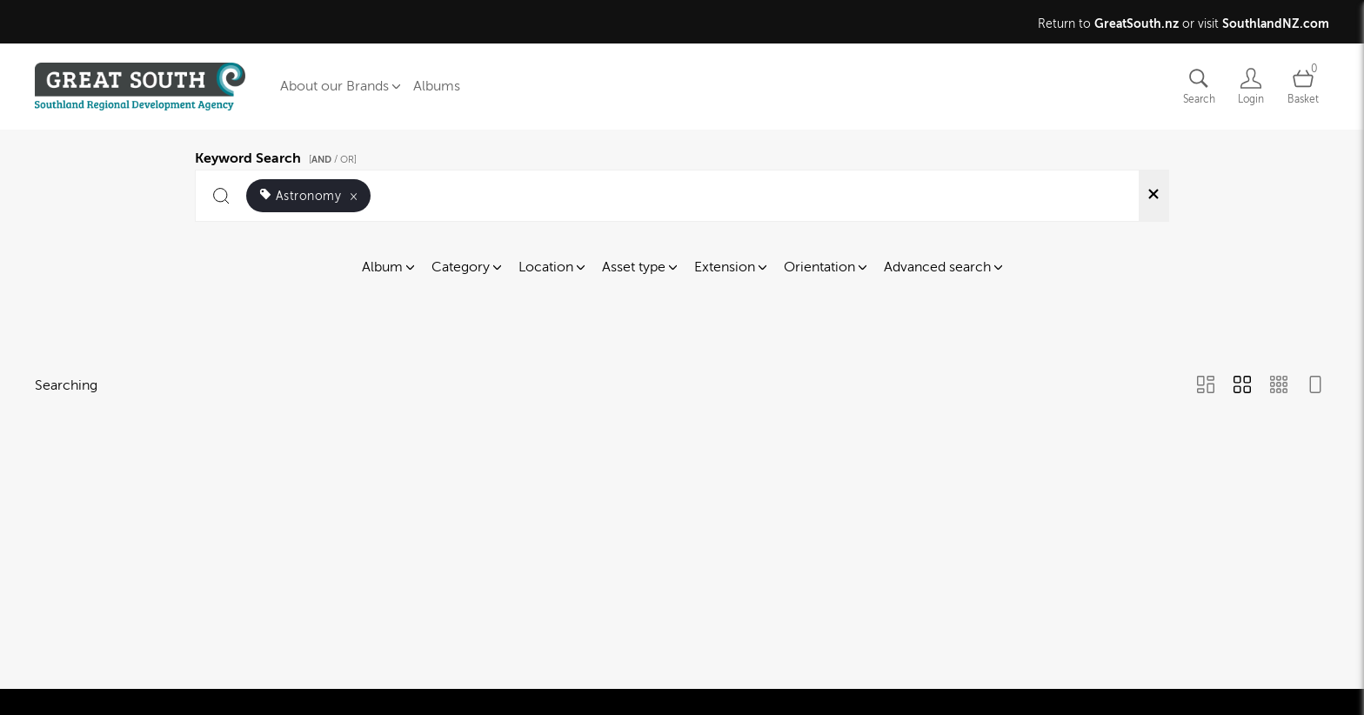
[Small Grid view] (1279, 386)
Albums (436, 86)
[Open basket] (1303, 86)
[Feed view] (1315, 386)
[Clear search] (1153, 195)
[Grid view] (1242, 386)
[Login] (1251, 86)
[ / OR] (333, 159)
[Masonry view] (1206, 386)
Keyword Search (278, 155)
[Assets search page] (1199, 86)
